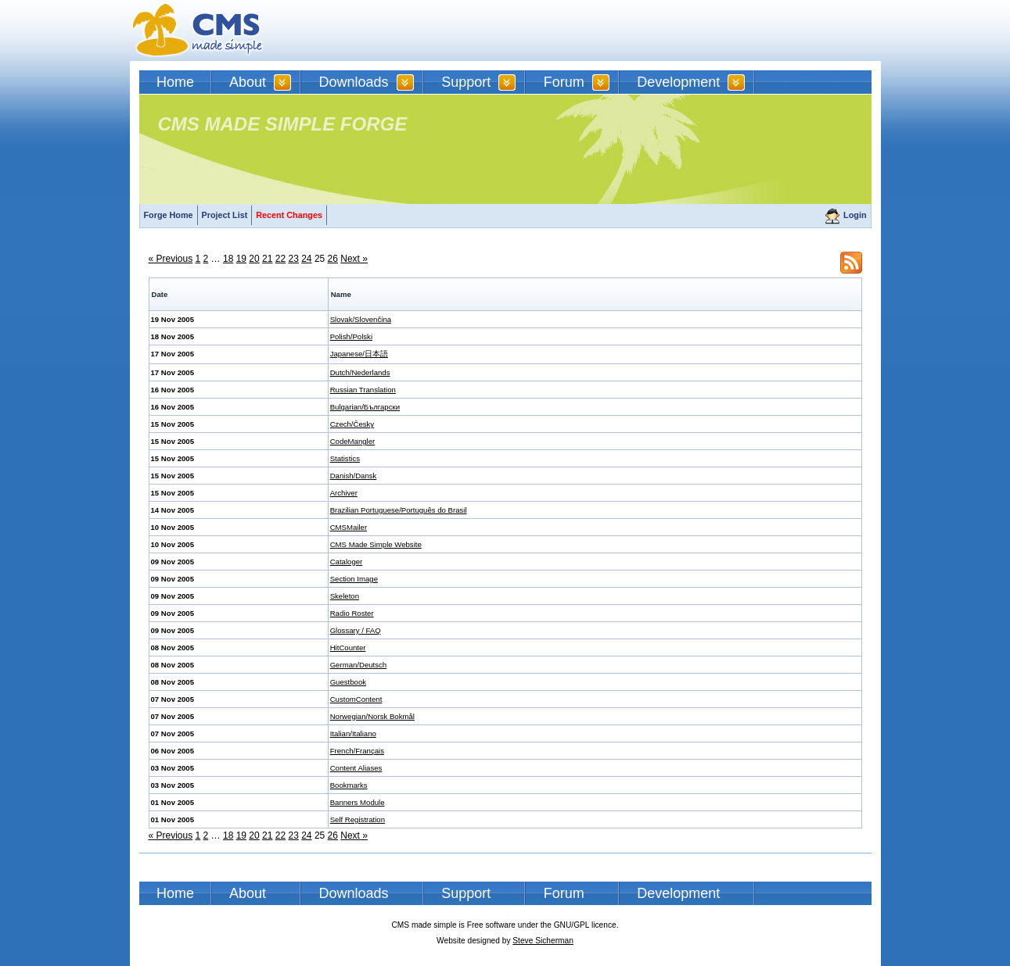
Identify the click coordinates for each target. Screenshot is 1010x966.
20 (254, 258)
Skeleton (344, 596)
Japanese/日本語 (359, 353)
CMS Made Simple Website (376, 544)
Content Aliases (356, 768)
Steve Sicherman (542, 940)
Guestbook (348, 682)
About (247, 82)
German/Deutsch (358, 664)
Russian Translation (363, 389)
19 (241, 258)
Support (466, 82)
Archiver (344, 492)
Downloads (354, 82)
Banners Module (357, 802)
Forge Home (168, 215)
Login (854, 215)
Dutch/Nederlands (360, 372)
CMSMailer (348, 527)
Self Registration (357, 819)
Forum (564, 82)
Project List (225, 215)
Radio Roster (352, 613)
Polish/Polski (351, 336)
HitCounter (348, 647)
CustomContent (356, 699)
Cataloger (346, 561)
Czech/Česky (352, 424)
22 (280, 258)
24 (306, 258)
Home (175, 82)
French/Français (357, 750)
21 (267, 258)
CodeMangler (353, 441)
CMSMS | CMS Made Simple (198, 30)
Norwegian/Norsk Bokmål (372, 716)
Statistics (345, 458)
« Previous (171, 258)
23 (293, 258)
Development (678, 82)
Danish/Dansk (353, 475)
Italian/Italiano (353, 733)
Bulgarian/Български (365, 406)
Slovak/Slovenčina (360, 319)
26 (333, 258)
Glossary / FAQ (355, 630)
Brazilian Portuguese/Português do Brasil (398, 510)
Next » (354, 258)
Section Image (354, 578)
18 (228, 258)
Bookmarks (349, 785)
